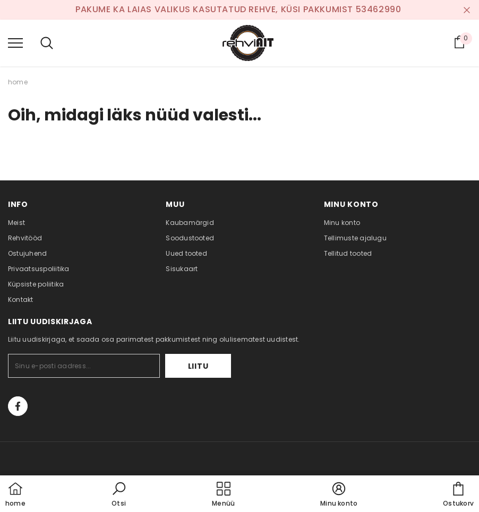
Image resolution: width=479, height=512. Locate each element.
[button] (119, 495)
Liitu (198, 366)
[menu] (15, 42)
